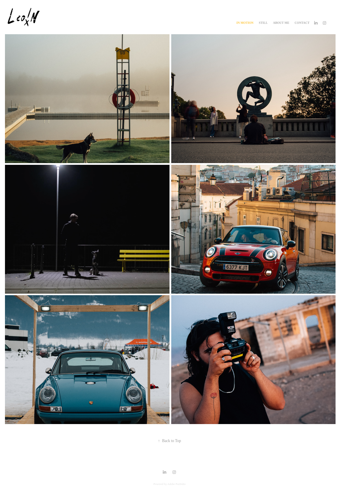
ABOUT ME (281, 22)
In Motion (245, 22)
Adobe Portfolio (176, 484)
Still (263, 22)
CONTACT (302, 22)
